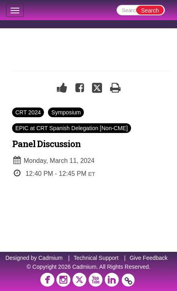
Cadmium (50, 258)
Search (150, 10)
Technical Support (96, 258)
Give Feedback (148, 258)
